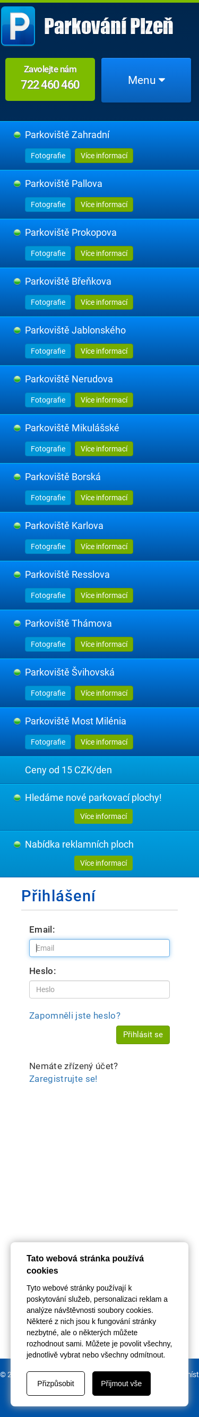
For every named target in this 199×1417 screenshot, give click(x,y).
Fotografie (48, 155)
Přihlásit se (143, 1034)
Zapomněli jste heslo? (74, 1015)
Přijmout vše (121, 1383)
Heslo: (42, 971)
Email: (42, 929)
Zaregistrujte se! (63, 1078)
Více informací (104, 155)
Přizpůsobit (55, 1383)
